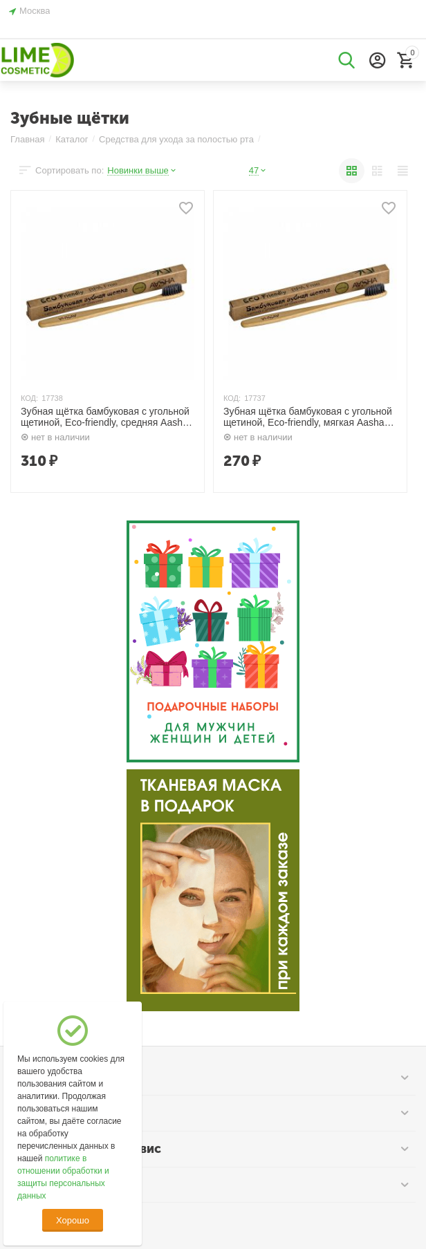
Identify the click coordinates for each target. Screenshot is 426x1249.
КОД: (29, 398)
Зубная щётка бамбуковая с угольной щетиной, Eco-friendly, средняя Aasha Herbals (105, 417)
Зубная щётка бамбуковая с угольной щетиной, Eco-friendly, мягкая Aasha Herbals (307, 417)
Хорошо (72, 1220)
